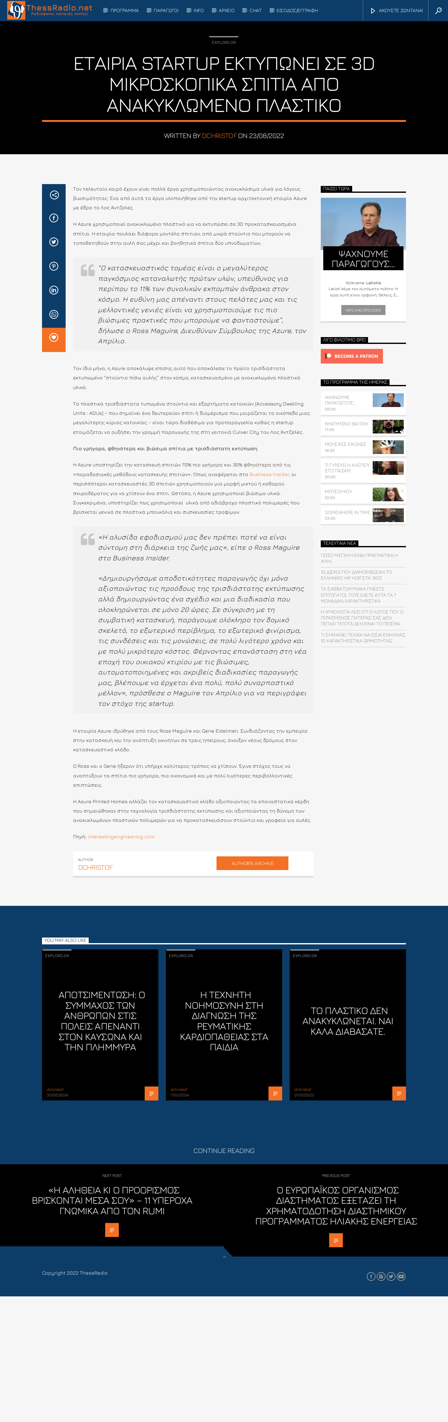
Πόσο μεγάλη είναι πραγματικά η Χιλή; (359, 683)
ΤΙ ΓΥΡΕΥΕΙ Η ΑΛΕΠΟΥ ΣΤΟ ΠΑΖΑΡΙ (347, 593)
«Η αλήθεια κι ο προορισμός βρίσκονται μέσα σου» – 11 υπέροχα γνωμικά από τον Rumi (112, 1325)
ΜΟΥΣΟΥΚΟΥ (338, 617)
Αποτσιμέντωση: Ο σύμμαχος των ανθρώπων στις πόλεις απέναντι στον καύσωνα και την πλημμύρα (101, 1146)
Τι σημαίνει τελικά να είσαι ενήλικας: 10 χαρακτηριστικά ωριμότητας (363, 763)
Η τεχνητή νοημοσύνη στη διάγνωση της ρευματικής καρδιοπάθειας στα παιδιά (224, 1146)
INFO (199, 10)
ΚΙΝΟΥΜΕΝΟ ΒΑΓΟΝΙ (346, 549)
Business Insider (269, 600)
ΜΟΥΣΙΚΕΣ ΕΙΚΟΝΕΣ (345, 569)
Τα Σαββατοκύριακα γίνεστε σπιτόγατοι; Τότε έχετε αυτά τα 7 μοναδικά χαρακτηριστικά (358, 720)
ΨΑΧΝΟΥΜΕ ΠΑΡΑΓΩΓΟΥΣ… (340, 525)
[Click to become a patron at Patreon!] (363, 482)
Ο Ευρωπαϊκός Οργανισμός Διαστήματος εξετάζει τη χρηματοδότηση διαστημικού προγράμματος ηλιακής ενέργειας (336, 1331)
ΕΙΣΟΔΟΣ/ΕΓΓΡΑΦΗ (297, 10)
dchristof (219, 198)
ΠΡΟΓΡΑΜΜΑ (124, 10)
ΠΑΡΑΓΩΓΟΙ (166, 10)
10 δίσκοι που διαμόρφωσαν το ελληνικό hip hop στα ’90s (356, 700)
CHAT (256, 10)
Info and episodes (363, 435)
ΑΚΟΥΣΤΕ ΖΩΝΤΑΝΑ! (396, 11)
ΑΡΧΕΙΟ (226, 10)
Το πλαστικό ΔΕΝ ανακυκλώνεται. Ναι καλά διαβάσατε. (348, 1146)
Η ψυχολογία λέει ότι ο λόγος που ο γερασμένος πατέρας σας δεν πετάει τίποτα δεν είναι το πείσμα (362, 743)
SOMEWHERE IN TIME (347, 638)
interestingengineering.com (121, 962)
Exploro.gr (224, 105)
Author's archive (252, 989)
